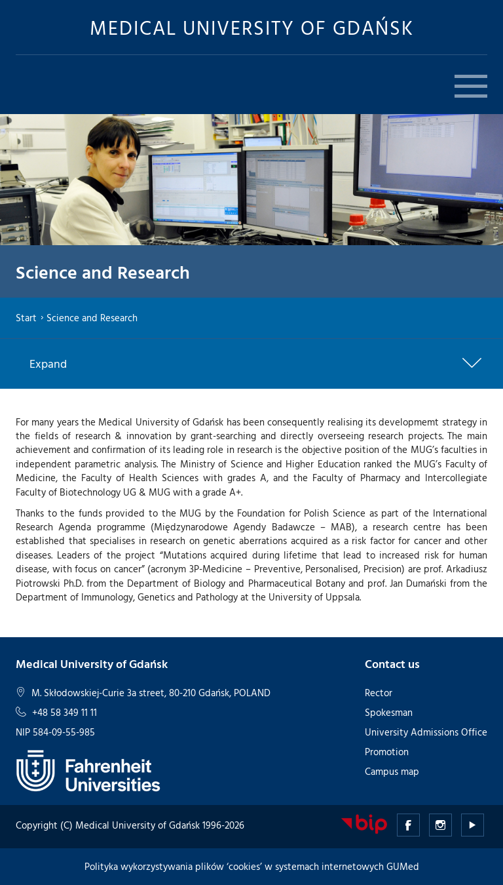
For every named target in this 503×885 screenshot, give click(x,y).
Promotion (387, 751)
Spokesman (389, 712)
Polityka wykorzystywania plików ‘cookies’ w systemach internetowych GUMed (251, 866)
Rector (378, 692)
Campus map (392, 771)
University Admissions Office (426, 731)
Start (26, 317)
